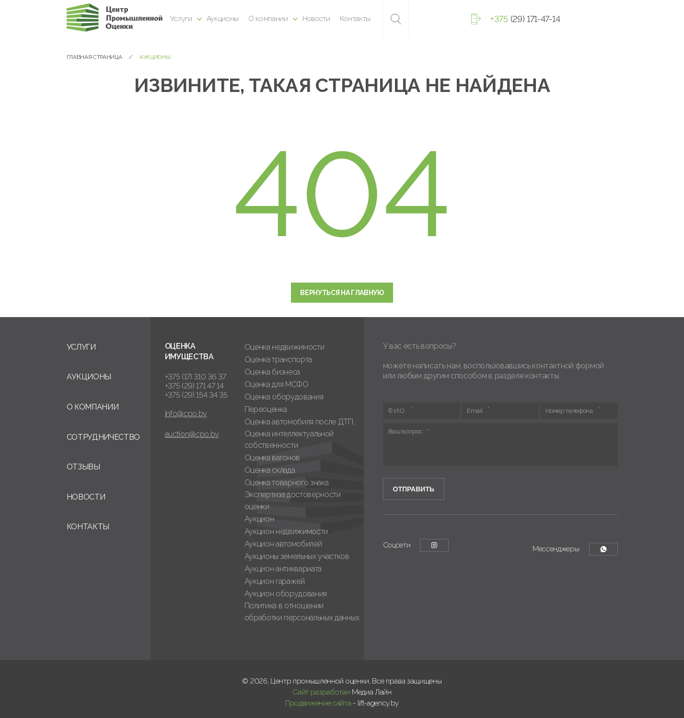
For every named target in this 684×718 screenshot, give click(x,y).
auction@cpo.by (192, 434)
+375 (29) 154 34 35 (196, 394)
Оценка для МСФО (276, 384)
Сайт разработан (321, 692)
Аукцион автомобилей (283, 543)
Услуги (181, 18)
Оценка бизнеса (272, 371)
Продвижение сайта (318, 703)
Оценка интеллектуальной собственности (289, 439)
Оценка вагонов (272, 457)
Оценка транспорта (278, 359)
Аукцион (259, 519)
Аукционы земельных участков (296, 556)
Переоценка (265, 409)
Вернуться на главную (342, 292)
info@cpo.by (186, 413)
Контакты (355, 18)
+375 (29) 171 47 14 (194, 385)
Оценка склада (269, 470)
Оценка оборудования (284, 396)
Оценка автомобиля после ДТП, (299, 421)
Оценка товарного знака (286, 482)
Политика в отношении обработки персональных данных (301, 611)
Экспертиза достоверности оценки (292, 500)
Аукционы (223, 18)
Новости (316, 18)
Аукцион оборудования (285, 593)
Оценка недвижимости (284, 347)
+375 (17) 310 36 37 (195, 376)
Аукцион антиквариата (283, 568)
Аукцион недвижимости (286, 531)
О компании (268, 18)
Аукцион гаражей (274, 581)
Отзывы (83, 466)
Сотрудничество (103, 437)
